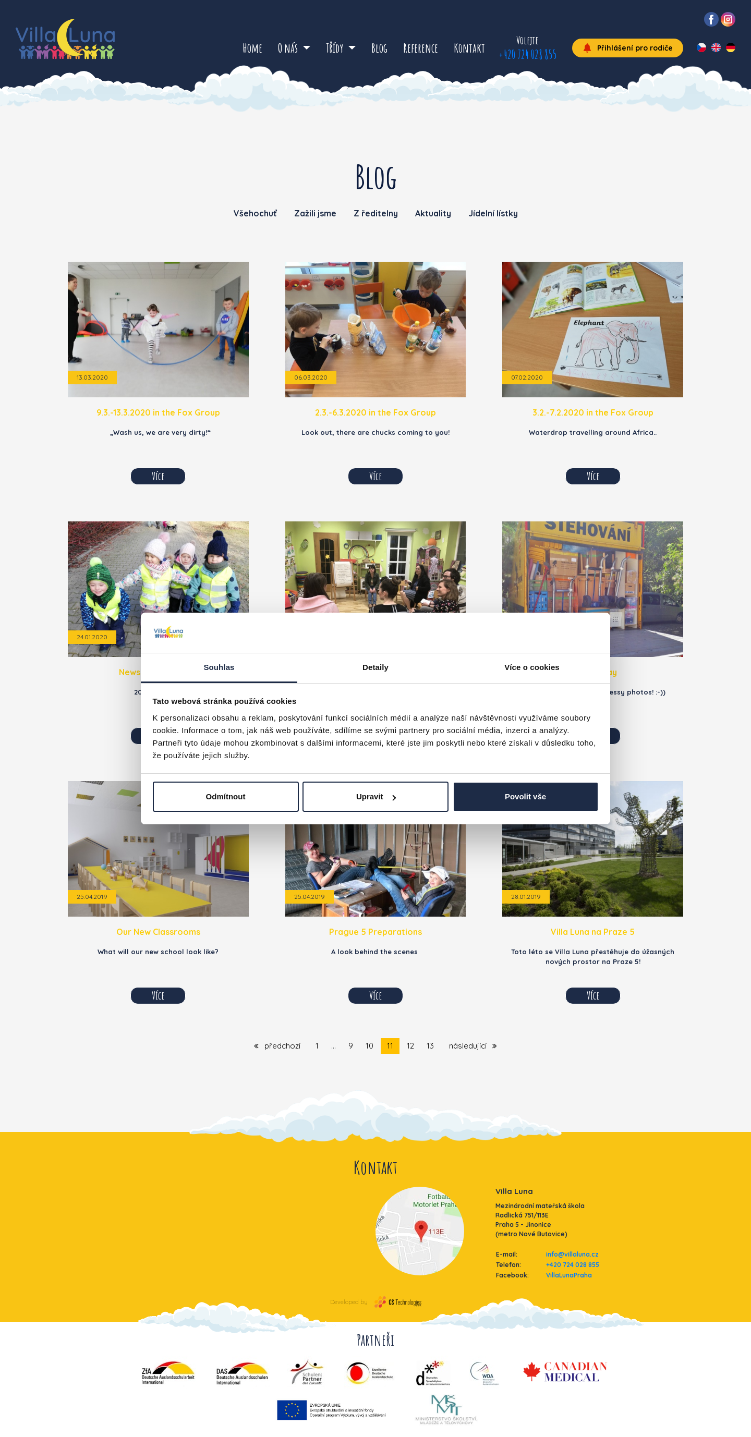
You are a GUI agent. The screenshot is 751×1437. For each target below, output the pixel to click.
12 (410, 1046)
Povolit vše (525, 796)
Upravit (376, 796)
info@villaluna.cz (572, 1254)
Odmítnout (226, 796)
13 (430, 1046)
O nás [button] (289, 48)
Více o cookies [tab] (532, 667)
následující (473, 1046)
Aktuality (433, 213)
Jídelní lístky (493, 213)
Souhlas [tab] (218, 667)
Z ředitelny (376, 213)
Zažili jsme (315, 213)
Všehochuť (255, 213)
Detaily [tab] (375, 667)
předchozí (277, 1046)
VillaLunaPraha (569, 1275)
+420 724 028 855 (527, 54)
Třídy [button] (335, 48)
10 (369, 1046)
